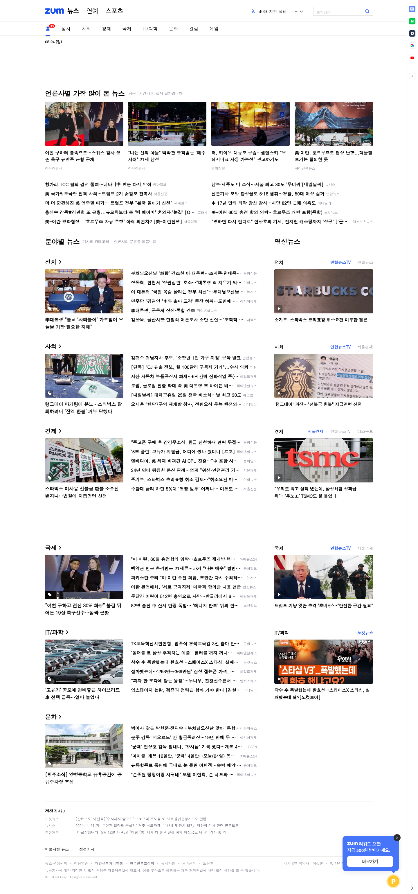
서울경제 (365, 347)
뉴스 (73, 11)
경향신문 (218, 168)
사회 (86, 28)
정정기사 (53, 811)
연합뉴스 (365, 262)
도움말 (208, 863)
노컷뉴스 (365, 633)
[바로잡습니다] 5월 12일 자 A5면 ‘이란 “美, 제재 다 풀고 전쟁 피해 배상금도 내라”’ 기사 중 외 (150, 832)
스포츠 (114, 11)
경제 (106, 28)
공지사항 (168, 863)
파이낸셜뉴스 (305, 168)
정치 (66, 28)
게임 (214, 28)
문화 (173, 28)
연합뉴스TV (340, 262)
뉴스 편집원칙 (56, 863)
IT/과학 (150, 28)
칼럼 (193, 28)
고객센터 (189, 863)
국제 (126, 28)
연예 (92, 11)
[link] (412, 9)
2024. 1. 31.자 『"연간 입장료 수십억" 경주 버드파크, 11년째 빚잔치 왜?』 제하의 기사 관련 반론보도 (157, 825)
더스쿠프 (365, 431)
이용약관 (81, 863)
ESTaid (53, 877)
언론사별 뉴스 (57, 849)
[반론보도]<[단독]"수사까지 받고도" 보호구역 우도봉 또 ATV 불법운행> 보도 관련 (140, 818)
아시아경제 (53, 168)
